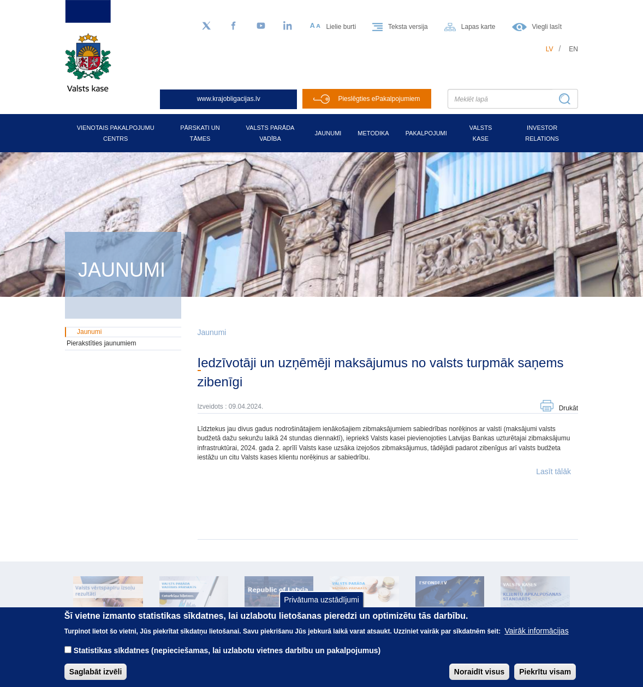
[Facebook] (234, 26)
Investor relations (542, 133)
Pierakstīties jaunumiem (101, 343)
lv (549, 49)
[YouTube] (261, 26)
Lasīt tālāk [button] (553, 471)
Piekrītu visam (545, 678)
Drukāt (568, 408)
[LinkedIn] (288, 26)
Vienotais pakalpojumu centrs (115, 133)
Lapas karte (478, 27)
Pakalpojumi (426, 133)
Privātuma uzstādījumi (321, 606)
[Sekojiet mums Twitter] (206, 26)
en (573, 49)
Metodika (373, 133)
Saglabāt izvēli (95, 678)
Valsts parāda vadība (270, 133)
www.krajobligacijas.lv (228, 99)
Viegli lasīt (547, 27)
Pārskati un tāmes (200, 133)
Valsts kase (480, 133)
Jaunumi (327, 133)
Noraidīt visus (479, 678)
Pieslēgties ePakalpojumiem (379, 99)
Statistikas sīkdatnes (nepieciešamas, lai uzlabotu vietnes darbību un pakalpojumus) (227, 657)
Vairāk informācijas (536, 637)
